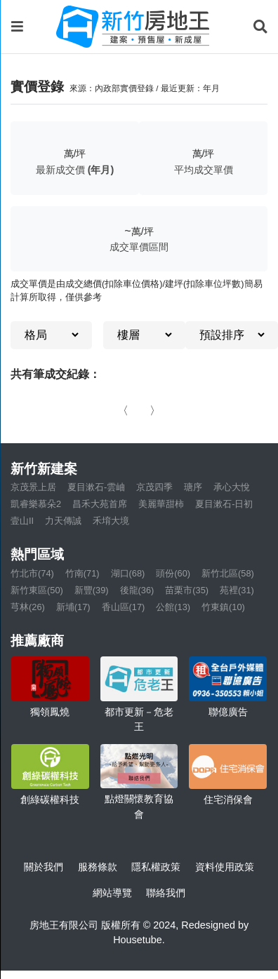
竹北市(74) (32, 573)
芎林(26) (28, 607)
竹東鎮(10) (223, 607)
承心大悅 (231, 487)
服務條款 (97, 866)
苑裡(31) (237, 590)
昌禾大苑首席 (99, 504)
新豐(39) (91, 590)
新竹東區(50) (37, 590)
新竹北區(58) (227, 573)
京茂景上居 (33, 487)
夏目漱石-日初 (224, 504)
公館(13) (173, 607)
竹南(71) (82, 573)
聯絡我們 (165, 892)
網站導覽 (112, 892)
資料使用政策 (224, 866)
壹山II (22, 520)
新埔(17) (73, 607)
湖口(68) (128, 573)
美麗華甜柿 (161, 504)
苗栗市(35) (186, 590)
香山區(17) (123, 607)
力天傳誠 (63, 520)
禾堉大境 (111, 520)
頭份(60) (173, 573)
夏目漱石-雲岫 (96, 487)
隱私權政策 (155, 866)
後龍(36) (137, 590)
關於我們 (43, 866)
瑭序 (193, 487)
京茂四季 (154, 487)
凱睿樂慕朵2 (36, 504)
